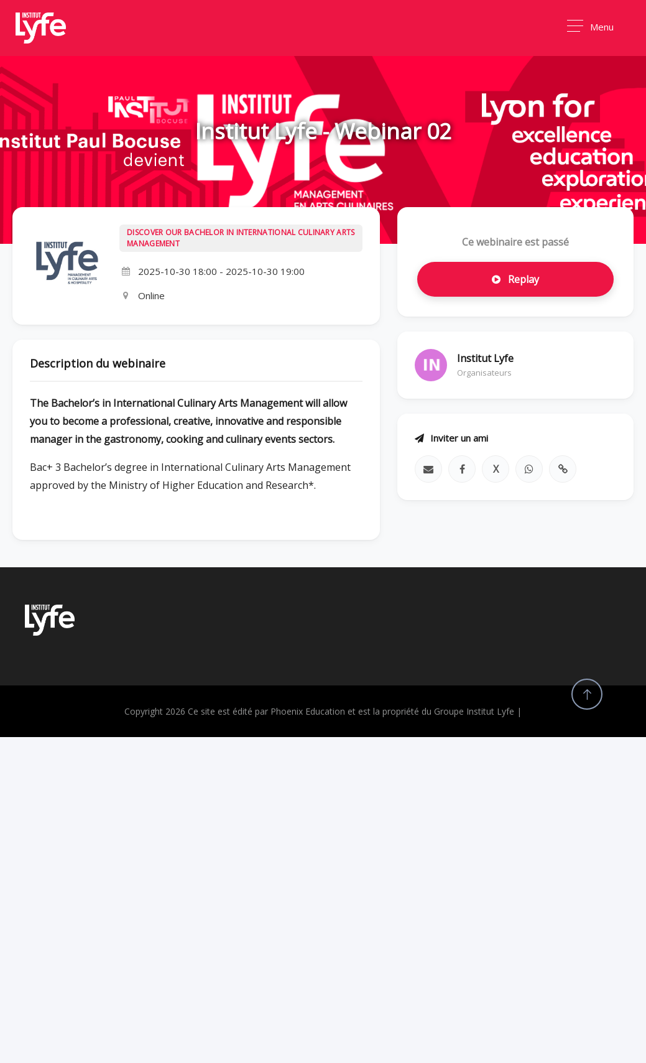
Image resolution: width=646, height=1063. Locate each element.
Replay (515, 279)
